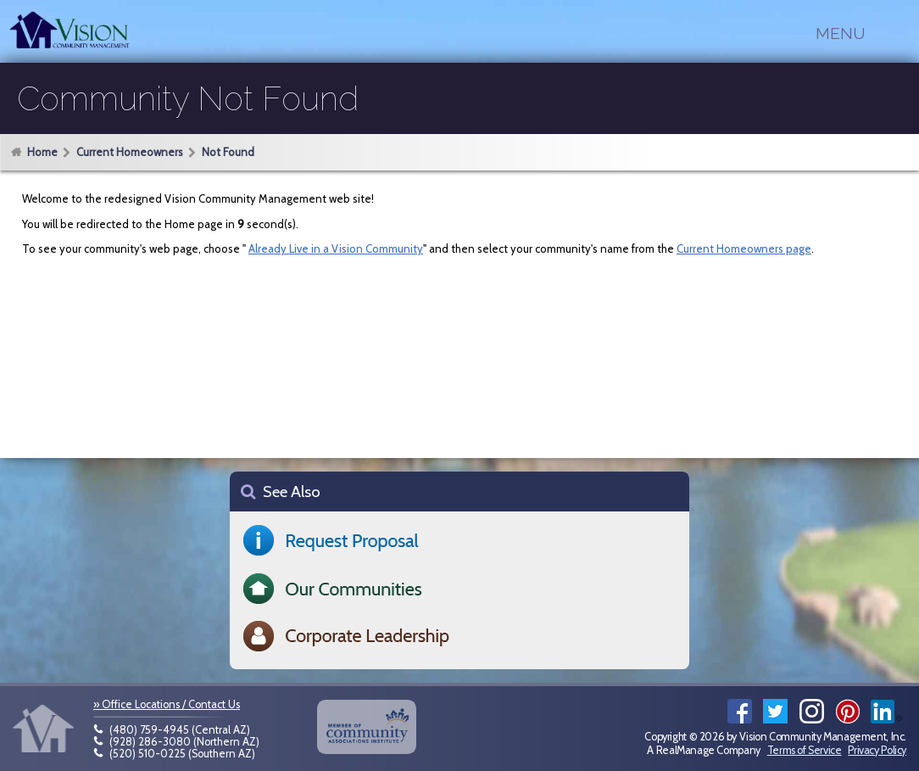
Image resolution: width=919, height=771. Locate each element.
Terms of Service (804, 750)
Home (42, 152)
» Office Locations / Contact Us (166, 704)
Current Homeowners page (744, 248)
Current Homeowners (129, 152)
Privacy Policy (877, 750)
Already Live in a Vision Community (335, 248)
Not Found (228, 152)
